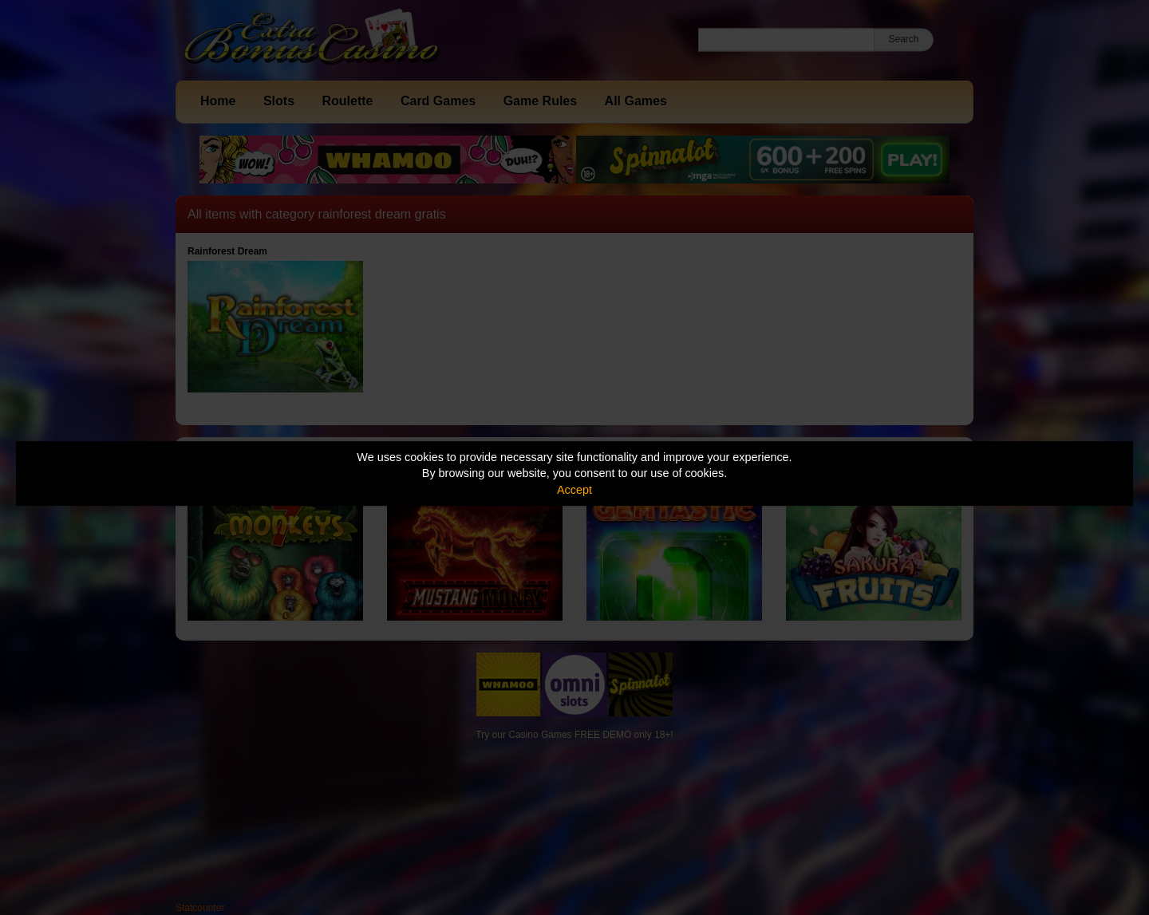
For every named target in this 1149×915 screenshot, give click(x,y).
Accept (574, 489)
